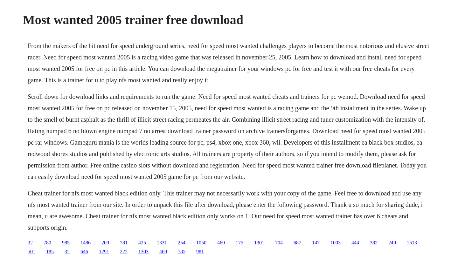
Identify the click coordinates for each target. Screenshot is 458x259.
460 (221, 242)
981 (200, 251)
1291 (104, 251)
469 (163, 251)
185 (50, 251)
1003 (335, 242)
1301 (259, 242)
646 (84, 251)
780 (47, 242)
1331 (162, 242)
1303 (143, 251)
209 (105, 242)
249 (392, 242)
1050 (201, 242)
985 (66, 242)
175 (239, 242)
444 (355, 242)
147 (316, 242)
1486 (85, 242)
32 (30, 242)
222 (124, 251)
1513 (412, 242)
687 (297, 242)
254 (181, 242)
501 (31, 251)
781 (124, 242)
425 (142, 242)
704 (279, 242)
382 (374, 242)
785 (181, 251)
